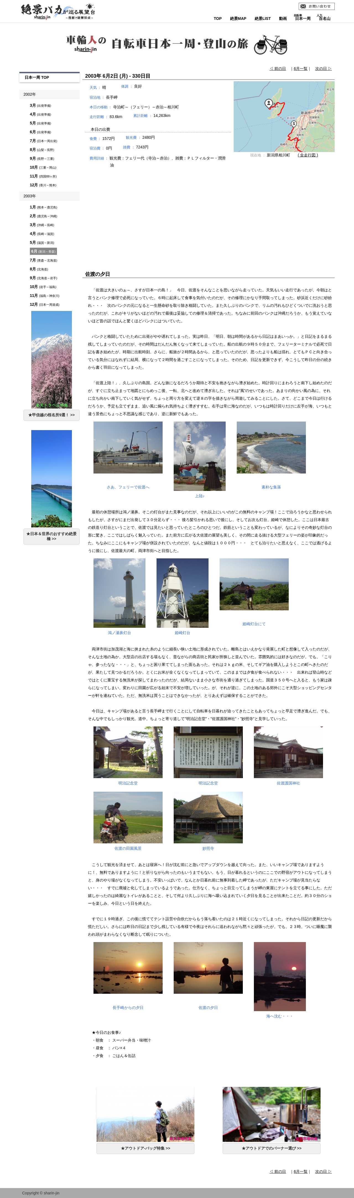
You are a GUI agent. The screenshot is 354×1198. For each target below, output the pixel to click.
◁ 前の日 (277, 68)
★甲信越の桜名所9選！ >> (51, 415)
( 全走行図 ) (308, 155)
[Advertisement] (208, 214)
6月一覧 (301, 68)
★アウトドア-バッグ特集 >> (145, 1148)
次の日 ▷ (323, 68)
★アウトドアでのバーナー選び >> (271, 1148)
